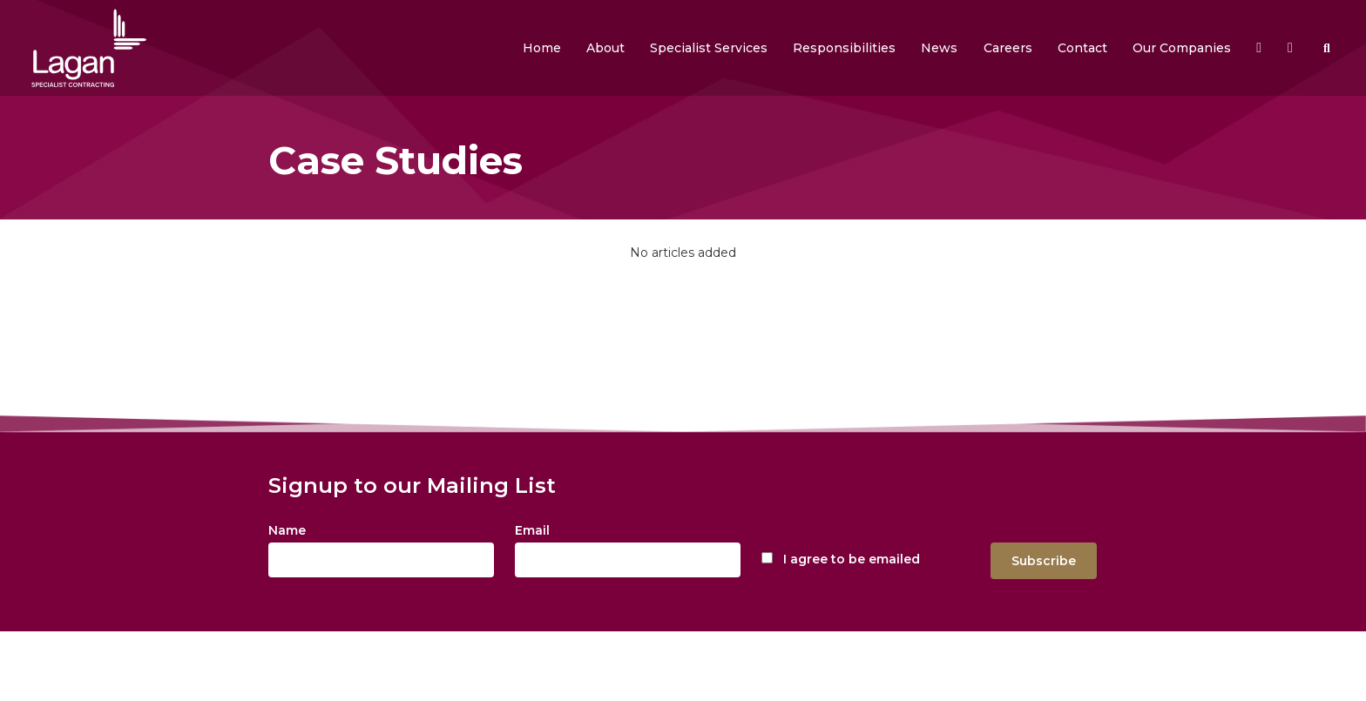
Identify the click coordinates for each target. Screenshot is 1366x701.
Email (532, 530)
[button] (605, 48)
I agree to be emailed (851, 559)
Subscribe (1043, 561)
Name (287, 530)
